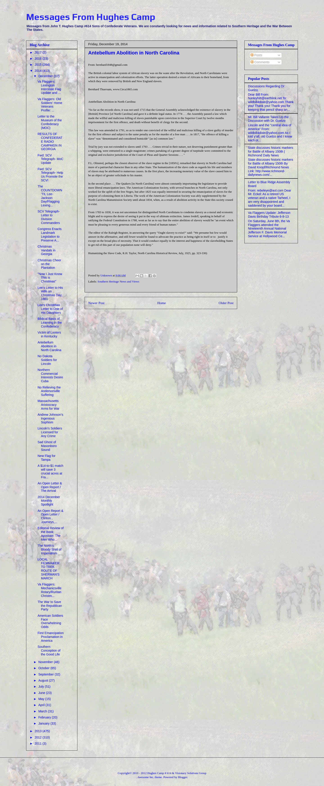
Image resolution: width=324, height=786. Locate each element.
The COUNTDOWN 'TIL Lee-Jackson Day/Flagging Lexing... (50, 196)
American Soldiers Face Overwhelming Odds (50, 621)
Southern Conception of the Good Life (49, 650)
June (42, 693)
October (44, 668)
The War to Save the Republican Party (50, 605)
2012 (39, 737)
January (44, 723)
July (41, 686)
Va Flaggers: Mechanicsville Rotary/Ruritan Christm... (49, 590)
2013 (39, 731)
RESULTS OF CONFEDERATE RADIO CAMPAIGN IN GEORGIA (50, 141)
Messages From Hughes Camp (90, 17)
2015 (39, 64)
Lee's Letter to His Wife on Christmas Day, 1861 (50, 293)
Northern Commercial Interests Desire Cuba (50, 375)
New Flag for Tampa (46, 457)
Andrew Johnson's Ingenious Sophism (50, 418)
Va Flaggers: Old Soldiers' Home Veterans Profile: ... (50, 104)
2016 (39, 58)
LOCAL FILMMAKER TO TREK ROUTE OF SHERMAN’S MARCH (48, 569)
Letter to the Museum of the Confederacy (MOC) (50, 122)
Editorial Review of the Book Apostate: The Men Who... (51, 533)
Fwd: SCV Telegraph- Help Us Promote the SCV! (50, 174)
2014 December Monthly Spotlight (49, 500)
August (43, 680)
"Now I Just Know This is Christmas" (50, 277)
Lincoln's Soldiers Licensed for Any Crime (50, 432)
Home (161, 303)
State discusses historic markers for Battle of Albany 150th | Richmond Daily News (270, 151)
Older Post (226, 303)
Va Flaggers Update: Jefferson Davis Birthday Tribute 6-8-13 (269, 214)
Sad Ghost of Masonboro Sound (47, 446)
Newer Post (96, 303)
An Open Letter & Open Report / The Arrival (50, 487)
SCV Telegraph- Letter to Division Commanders (49, 217)
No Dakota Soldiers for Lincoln (47, 360)
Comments (260, 62)
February (45, 717)
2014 (39, 70)
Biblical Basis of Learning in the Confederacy (50, 322)
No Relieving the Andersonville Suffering (49, 391)
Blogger (182, 777)
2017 (39, 52)
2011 (39, 743)
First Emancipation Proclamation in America (51, 636)
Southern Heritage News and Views (118, 281)
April (41, 705)
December (46, 76)
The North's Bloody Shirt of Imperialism (49, 549)
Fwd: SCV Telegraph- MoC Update (50, 159)
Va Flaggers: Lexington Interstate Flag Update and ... (49, 87)
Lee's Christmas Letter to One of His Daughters (50, 308)
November (46, 662)
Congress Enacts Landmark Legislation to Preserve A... (50, 234)
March (43, 711)
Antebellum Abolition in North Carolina (49, 346)
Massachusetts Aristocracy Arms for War (48, 404)
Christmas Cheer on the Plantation (49, 264)
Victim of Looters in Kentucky (49, 334)
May (41, 699)
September (46, 674)
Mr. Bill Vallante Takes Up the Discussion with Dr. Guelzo (268, 119)
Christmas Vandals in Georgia (46, 250)
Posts (256, 55)
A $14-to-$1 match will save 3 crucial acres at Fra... (50, 471)
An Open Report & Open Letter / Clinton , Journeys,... (50, 516)
